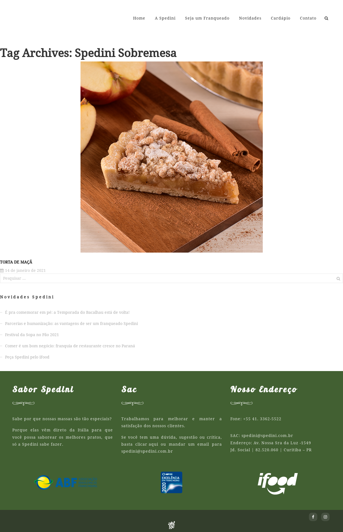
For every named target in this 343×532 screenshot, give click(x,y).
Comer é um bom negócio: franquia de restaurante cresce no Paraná (70, 346)
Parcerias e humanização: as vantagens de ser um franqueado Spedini (71, 323)
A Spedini (165, 18)
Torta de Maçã (16, 262)
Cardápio (280, 18)
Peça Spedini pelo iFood (27, 357)
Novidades (250, 18)
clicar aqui (146, 444)
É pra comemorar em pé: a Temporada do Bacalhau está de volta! (67, 312)
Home (139, 18)
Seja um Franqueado (207, 18)
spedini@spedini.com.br (147, 451)
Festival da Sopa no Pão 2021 (32, 334)
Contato (308, 18)
